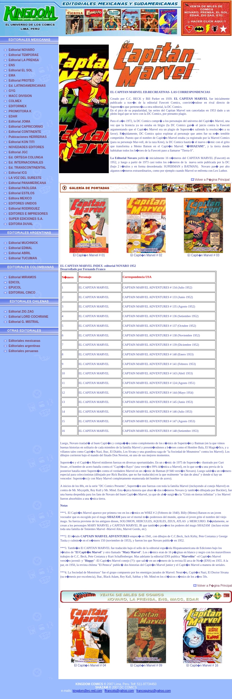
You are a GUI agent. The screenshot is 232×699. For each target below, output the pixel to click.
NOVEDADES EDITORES (26, 147)
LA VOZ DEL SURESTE (25, 177)
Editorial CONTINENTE (25, 131)
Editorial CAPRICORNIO (26, 126)
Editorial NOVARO (22, 49)
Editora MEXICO (20, 198)
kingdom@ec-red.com (87, 690)
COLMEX (15, 101)
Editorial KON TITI (22, 142)
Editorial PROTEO (21, 80)
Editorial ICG (18, 172)
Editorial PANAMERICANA (27, 183)
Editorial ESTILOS (22, 193)
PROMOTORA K (20, 111)
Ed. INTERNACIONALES (26, 162)
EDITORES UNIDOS (23, 203)
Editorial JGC (18, 152)
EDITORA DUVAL (21, 224)
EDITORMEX (18, 106)
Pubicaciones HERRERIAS (28, 137)
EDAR (13, 116)
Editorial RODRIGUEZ (24, 208)
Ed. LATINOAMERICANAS (27, 85)
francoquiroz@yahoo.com (153, 690)
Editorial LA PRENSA (24, 60)
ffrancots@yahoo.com (119, 690)
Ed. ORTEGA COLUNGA (26, 157)
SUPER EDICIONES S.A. (26, 218)
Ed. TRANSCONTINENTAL (27, 167)
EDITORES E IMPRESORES (28, 213)
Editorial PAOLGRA (22, 188)
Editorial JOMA (19, 121)
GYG (12, 90)
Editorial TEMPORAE (24, 55)
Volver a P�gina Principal (210, 179)
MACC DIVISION (20, 96)
